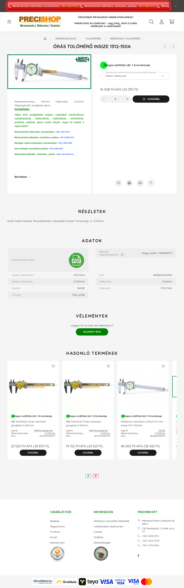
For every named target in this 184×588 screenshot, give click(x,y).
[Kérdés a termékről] (151, 183)
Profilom (55, 531)
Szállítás (99, 537)
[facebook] (88, 476)
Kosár (53, 537)
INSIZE (161, 430)
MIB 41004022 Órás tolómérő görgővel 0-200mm (28, 423)
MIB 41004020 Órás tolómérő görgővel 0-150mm (83, 423)
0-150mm (105, 433)
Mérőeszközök (66, 38)
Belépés (54, 521)
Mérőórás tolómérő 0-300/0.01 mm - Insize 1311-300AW (143, 423)
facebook (138, 555)
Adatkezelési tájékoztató (108, 526)
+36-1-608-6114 (146, 6)
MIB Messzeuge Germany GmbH (49, 430)
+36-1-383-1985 (65, 143)
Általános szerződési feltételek (111, 521)
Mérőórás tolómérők (125, 38)
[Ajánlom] (140, 183)
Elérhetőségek (102, 542)
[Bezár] (175, 6)
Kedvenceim (57, 542)
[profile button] (161, 21)
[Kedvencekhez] (118, 183)
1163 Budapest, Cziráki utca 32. (158, 530)
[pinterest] (96, 476)
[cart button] (171, 21)
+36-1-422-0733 (69, 6)
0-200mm (50, 433)
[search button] (151, 21)
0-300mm (160, 433)
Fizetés (98, 531)
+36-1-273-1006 (150, 545)
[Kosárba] (151, 99)
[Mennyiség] (115, 99)
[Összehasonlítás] (129, 183)
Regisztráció (57, 526)
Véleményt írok (92, 331)
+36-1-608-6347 (56, 148)
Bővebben (21, 176)
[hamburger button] (9, 21)
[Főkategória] (45, 38)
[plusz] (127, 99)
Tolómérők (93, 38)
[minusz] (103, 99)
